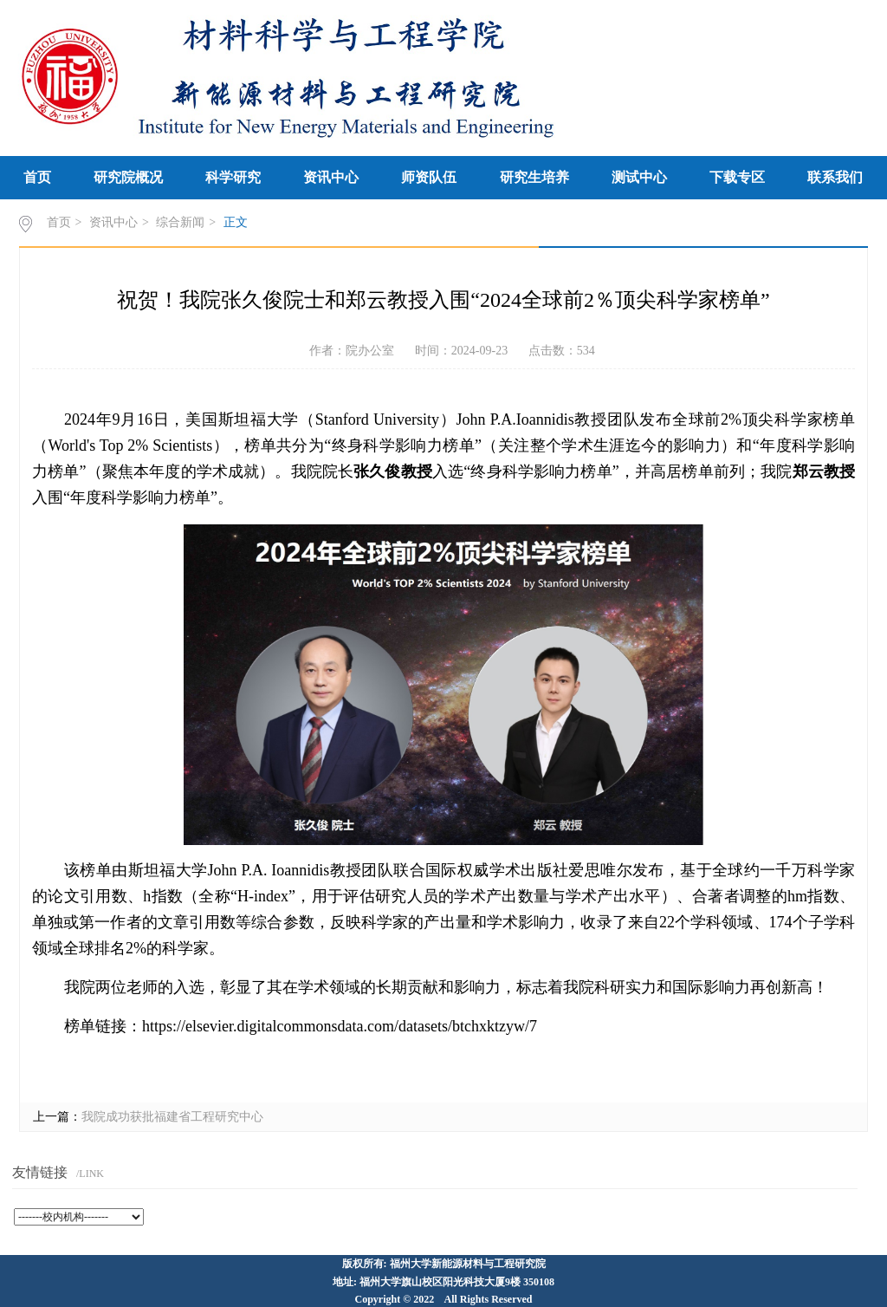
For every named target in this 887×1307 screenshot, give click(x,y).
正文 (235, 222)
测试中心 (639, 177)
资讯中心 (331, 177)
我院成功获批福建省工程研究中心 (172, 1116)
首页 (37, 177)
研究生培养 (534, 177)
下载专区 (737, 177)
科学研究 (233, 177)
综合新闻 (180, 222)
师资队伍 (428, 177)
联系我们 (835, 177)
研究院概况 (128, 177)
